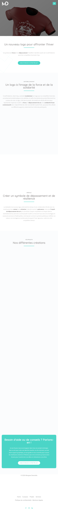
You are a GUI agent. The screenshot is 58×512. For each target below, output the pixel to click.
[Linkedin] (32, 508)
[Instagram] (29, 508)
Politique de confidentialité (23, 500)
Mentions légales (37, 500)
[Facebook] (25, 508)
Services (38, 497)
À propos (25, 497)
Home (19, 497)
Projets (32, 497)
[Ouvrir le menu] (54, 3)
